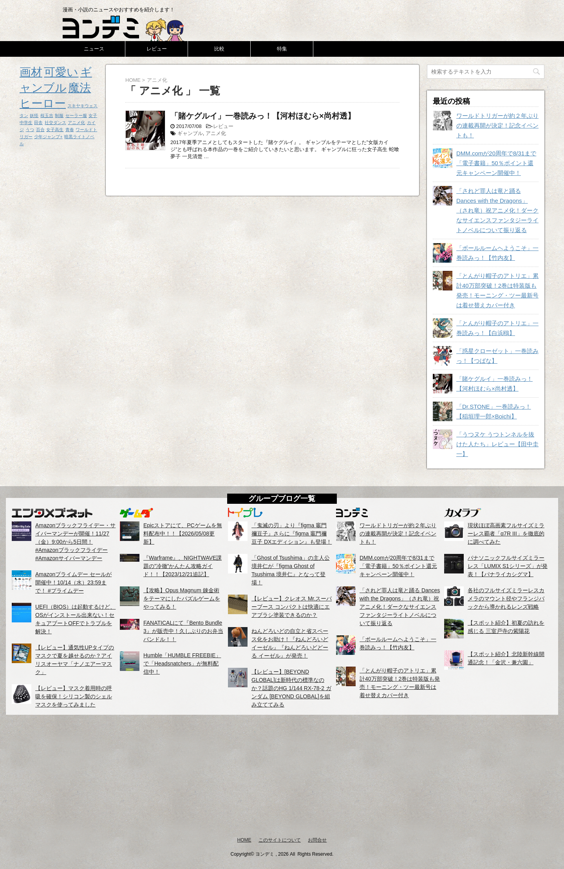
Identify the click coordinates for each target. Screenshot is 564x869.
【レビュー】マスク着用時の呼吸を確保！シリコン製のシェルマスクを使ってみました (73, 696)
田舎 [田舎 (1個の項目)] (38, 122)
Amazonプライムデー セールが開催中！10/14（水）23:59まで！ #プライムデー (73, 582)
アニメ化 (216, 133)
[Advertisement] (282, 775)
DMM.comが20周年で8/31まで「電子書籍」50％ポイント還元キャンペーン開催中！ (496, 163)
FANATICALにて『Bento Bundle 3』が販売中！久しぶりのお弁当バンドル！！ (183, 631)
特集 (282, 49)
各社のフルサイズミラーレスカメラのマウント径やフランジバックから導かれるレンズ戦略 (506, 598)
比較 (219, 49)
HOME (244, 840)
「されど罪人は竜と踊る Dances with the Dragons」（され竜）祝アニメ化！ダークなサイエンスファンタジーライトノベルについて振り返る (497, 210)
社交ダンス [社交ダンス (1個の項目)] (55, 122)
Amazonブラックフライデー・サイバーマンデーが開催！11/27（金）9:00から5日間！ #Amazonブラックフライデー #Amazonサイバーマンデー (75, 541)
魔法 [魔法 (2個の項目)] (79, 87)
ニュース (94, 49)
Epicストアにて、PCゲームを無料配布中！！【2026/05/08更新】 (182, 533)
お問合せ (317, 840)
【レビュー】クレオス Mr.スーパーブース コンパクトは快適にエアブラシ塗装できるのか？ (291, 606)
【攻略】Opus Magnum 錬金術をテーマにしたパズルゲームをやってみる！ (181, 598)
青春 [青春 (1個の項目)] (69, 129)
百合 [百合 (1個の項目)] (40, 129)
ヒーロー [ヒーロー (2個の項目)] (43, 103)
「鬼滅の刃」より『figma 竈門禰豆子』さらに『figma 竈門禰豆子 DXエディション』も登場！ (291, 533)
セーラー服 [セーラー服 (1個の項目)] (76, 115)
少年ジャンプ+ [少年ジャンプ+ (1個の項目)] (48, 136)
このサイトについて (279, 840)
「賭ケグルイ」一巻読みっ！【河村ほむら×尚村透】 (262, 116)
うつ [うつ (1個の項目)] (29, 129)
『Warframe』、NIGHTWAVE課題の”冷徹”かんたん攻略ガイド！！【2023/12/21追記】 (182, 566)
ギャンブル (190, 133)
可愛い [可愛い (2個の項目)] (61, 71)
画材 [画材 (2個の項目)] (31, 71)
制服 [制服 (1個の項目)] (59, 115)
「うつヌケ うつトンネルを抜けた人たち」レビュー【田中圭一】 (497, 444)
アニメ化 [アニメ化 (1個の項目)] (76, 122)
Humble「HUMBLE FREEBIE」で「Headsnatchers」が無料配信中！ (182, 663)
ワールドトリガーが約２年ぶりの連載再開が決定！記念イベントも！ (497, 125)
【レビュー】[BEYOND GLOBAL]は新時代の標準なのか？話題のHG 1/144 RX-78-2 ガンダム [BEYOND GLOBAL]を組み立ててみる (291, 688)
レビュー (156, 49)
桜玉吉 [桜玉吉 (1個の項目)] (46, 115)
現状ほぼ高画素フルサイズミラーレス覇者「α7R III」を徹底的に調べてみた (506, 533)
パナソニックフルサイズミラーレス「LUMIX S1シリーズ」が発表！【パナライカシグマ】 (508, 566)
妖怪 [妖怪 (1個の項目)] (34, 115)
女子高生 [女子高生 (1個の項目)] (54, 129)
